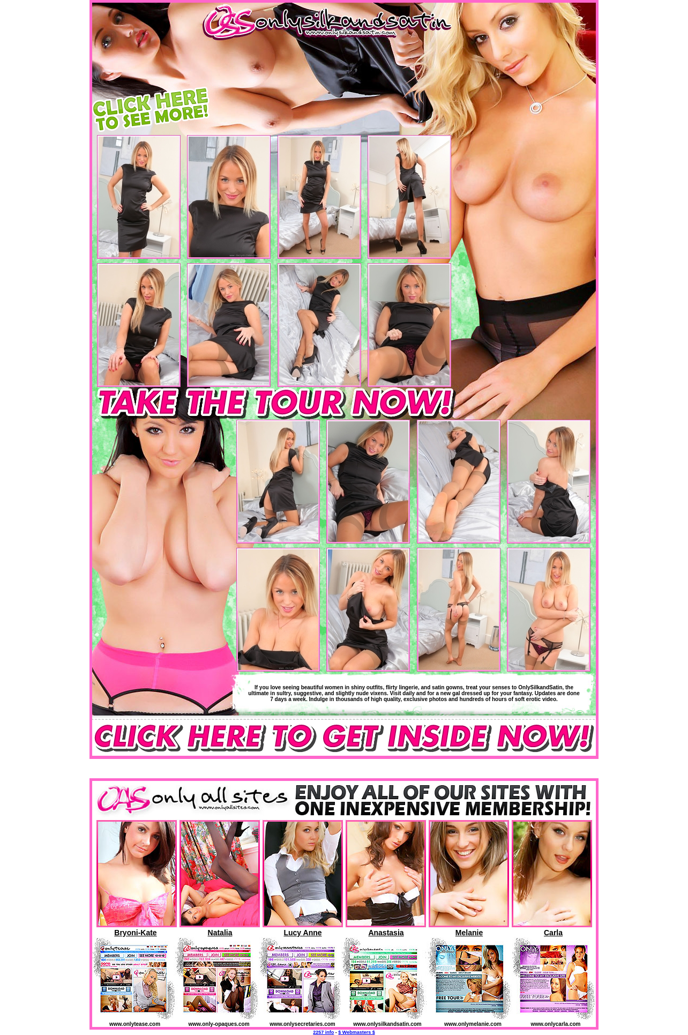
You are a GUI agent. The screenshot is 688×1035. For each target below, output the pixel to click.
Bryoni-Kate (135, 932)
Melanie (469, 932)
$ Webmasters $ (356, 1032)
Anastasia (385, 932)
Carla (553, 932)
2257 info (323, 1032)
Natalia (220, 932)
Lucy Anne (302, 932)
